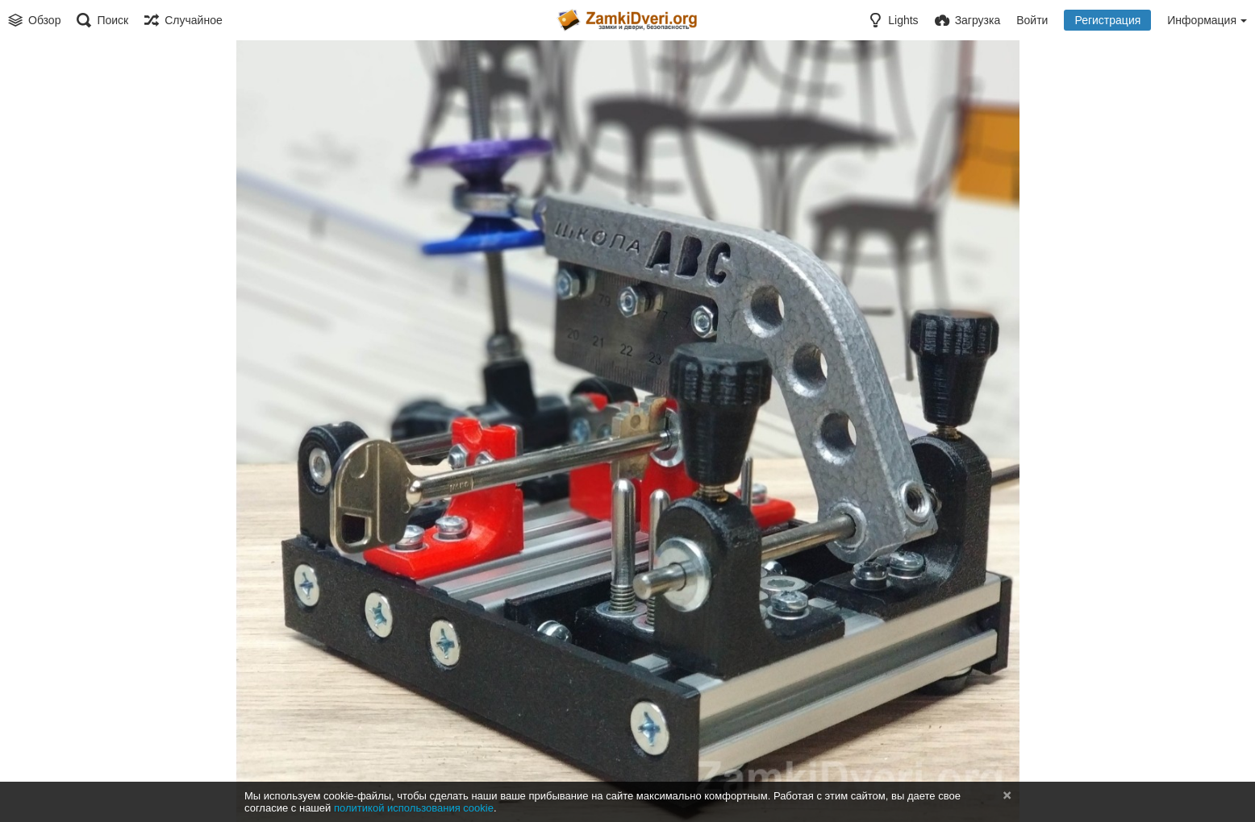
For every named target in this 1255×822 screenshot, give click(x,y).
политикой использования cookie (414, 808)
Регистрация (1107, 20)
